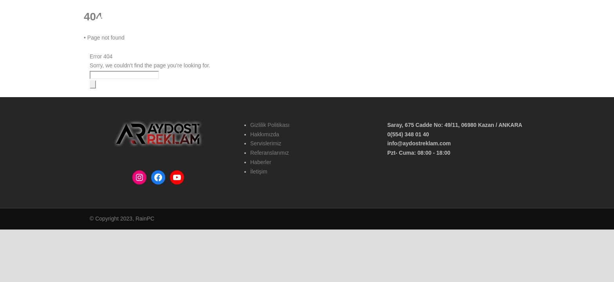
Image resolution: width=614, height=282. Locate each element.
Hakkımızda (367, 21)
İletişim (515, 21)
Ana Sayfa (332, 21)
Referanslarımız (449, 21)
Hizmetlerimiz (406, 21)
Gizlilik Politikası (269, 125)
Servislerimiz (265, 143)
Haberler (487, 21)
